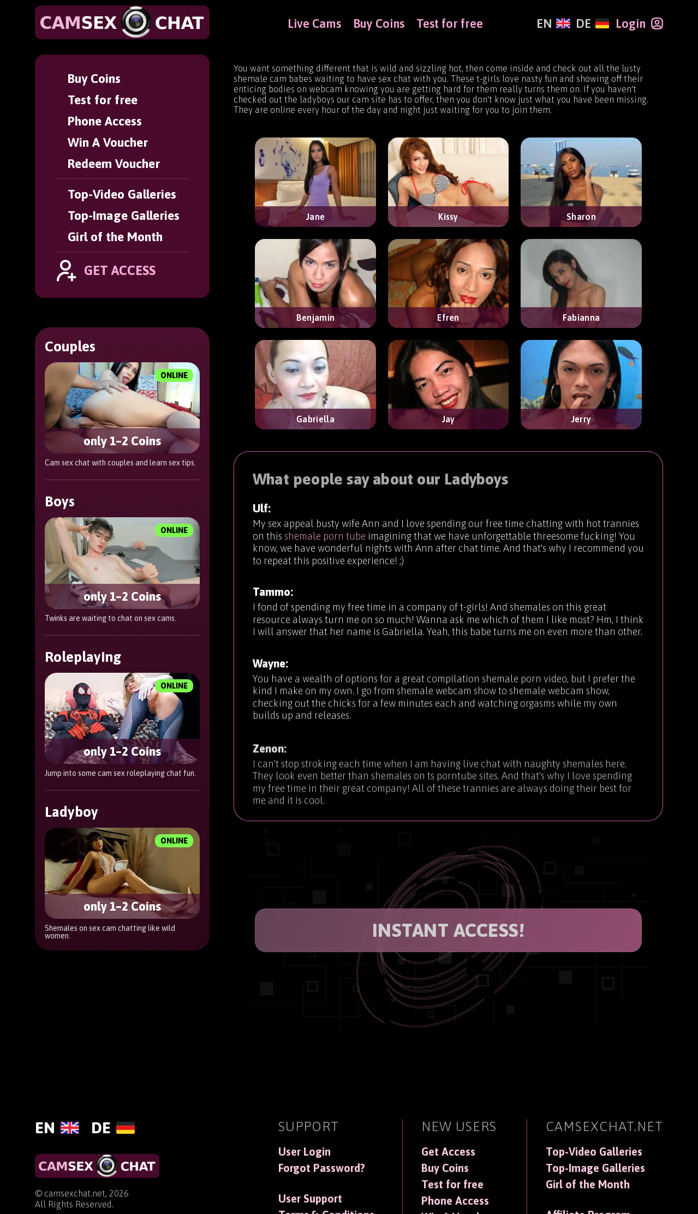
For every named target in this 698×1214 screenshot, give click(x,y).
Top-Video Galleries (122, 194)
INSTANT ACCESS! (448, 930)
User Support (310, 1198)
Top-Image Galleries (124, 215)
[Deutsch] (592, 23)
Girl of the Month (115, 236)
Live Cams (314, 23)
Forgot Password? (321, 1168)
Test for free (103, 99)
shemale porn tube (325, 539)
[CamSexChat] (122, 22)
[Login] (639, 23)
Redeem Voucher (114, 163)
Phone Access (105, 120)
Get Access (448, 1152)
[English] (553, 23)
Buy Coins (94, 78)
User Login (304, 1152)
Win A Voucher (108, 142)
